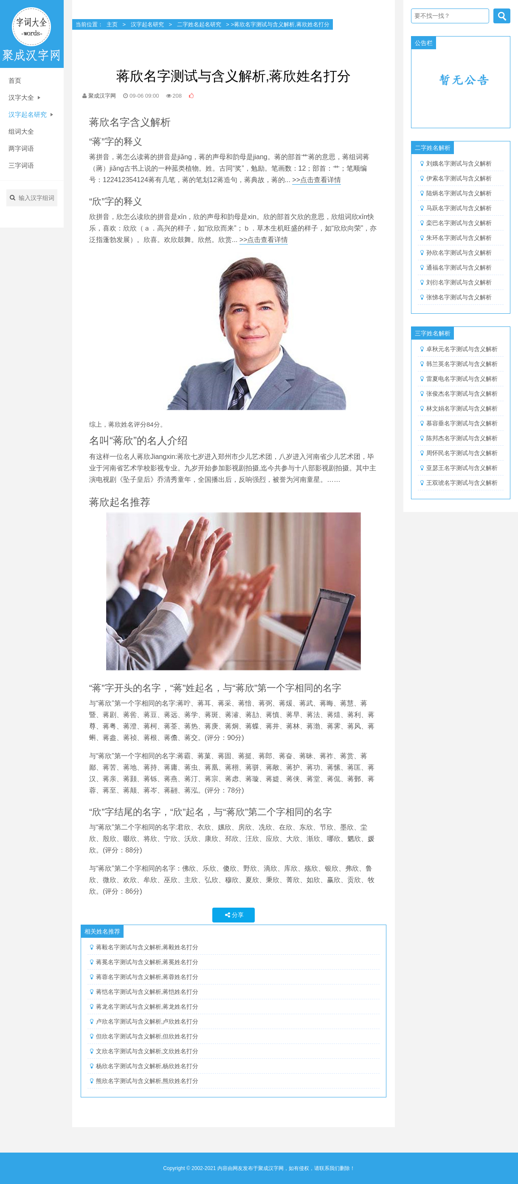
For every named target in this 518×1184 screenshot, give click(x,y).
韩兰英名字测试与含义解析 (462, 363)
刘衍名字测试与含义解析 (459, 282)
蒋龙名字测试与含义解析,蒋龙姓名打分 (147, 1006)
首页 (14, 80)
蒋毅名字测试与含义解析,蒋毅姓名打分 (147, 947)
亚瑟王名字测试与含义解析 (462, 467)
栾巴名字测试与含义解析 (459, 222)
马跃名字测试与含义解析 (459, 208)
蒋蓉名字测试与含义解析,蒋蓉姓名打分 (147, 976)
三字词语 (21, 165)
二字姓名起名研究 (199, 24)
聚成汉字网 (102, 96)
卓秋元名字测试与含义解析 (462, 349)
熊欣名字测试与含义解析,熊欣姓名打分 (147, 1080)
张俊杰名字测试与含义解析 (462, 393)
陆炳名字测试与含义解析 (459, 193)
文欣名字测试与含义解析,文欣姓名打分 (147, 1051)
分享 (233, 914)
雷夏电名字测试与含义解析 (462, 378)
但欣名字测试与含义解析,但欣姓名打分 (147, 1036)
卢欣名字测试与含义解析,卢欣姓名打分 (147, 1021)
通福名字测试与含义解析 (459, 267)
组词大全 (21, 131)
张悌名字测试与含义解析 (459, 297)
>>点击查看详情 (316, 179)
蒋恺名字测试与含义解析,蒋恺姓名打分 (147, 991)
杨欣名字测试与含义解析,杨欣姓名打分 (147, 1066)
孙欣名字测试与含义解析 (459, 252)
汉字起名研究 (30, 114)
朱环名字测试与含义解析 (459, 237)
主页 (112, 24)
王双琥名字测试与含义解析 (462, 482)
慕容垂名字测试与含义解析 (462, 423)
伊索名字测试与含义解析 (459, 178)
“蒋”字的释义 (115, 141)
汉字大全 (24, 97)
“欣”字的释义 (115, 201)
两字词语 (21, 148)
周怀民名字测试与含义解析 (462, 453)
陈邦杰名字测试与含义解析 (462, 438)
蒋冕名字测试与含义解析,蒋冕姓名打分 (147, 962)
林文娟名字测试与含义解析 (462, 408)
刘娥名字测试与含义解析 (459, 163)
